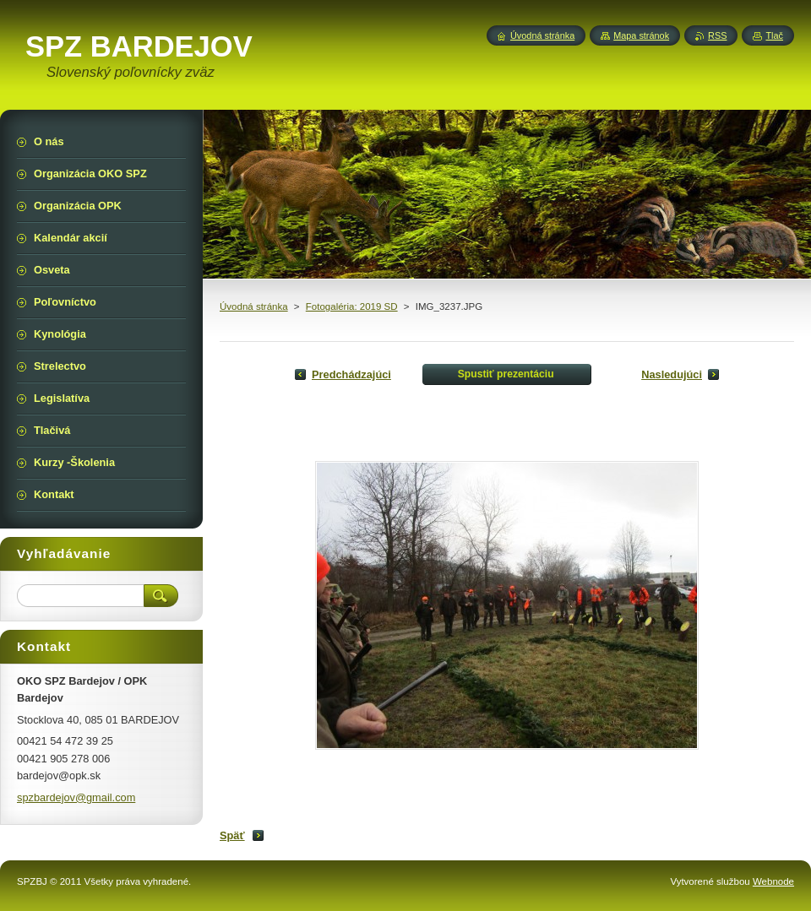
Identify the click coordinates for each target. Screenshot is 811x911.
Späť (232, 835)
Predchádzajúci (351, 374)
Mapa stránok (641, 35)
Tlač (774, 35)
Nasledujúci (671, 374)
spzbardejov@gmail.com (76, 797)
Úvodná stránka (254, 306)
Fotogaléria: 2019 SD (352, 306)
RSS (717, 35)
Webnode (773, 881)
